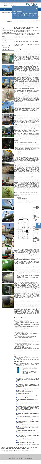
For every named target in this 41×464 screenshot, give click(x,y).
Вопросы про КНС (5, 47)
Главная (5, 3)
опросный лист (22, 171)
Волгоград (26, 458)
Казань (14, 458)
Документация (5, 43)
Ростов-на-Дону (21, 458)
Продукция (11, 3)
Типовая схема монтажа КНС (22, 279)
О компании (6, 5)
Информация (12, 5)
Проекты (16, 3)
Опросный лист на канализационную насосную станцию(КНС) (29, 368)
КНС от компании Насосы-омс (7, 30)
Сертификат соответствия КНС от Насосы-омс (24, 356)
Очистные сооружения (6, 12)
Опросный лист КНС (6, 45)
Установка (4, 38)
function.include (21, 447)
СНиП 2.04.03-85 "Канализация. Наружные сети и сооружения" (27, 359)
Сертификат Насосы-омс (7, 32)
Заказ (3, 51)
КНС (3, 28)
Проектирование (5, 40)
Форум (28, 455)
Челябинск (16, 458)
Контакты (21, 3)
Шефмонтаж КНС (20, 280)
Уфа (23, 458)
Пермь (29, 458)
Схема (3, 36)
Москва (31, 458)
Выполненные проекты (6, 49)
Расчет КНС (4, 34)
